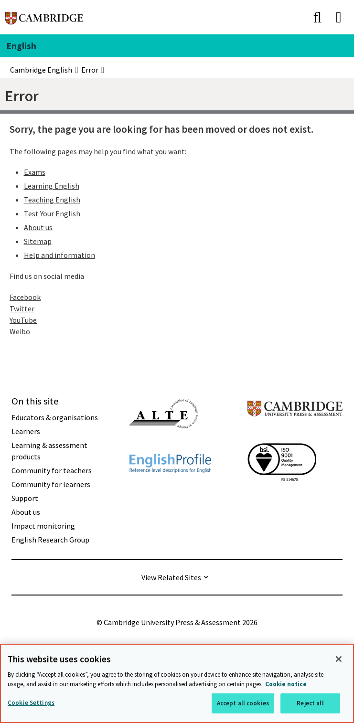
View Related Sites (171, 577)
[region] (177, 683)
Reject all (310, 703)
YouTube (23, 320)
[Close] (338, 659)
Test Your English (52, 213)
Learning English (51, 186)
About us (38, 227)
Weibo (20, 331)
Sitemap (38, 241)
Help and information (59, 255)
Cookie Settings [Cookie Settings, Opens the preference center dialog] (31, 703)
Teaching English (52, 199)
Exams (34, 172)
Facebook (25, 297)
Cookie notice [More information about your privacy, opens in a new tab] (286, 684)
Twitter (22, 308)
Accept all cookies (243, 703)
